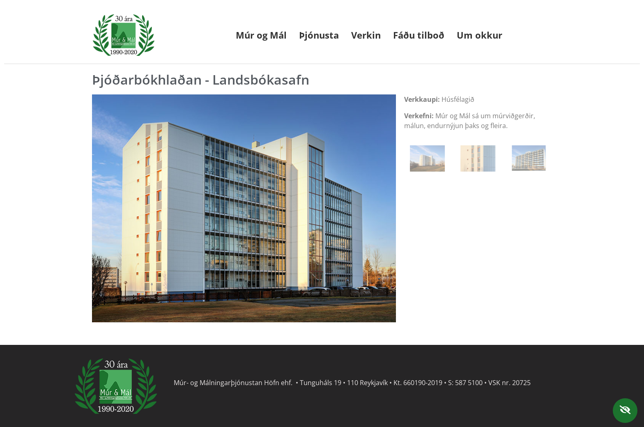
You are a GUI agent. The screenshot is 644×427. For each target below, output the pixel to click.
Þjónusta (319, 35)
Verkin (366, 35)
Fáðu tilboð (418, 35)
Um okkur (479, 35)
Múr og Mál (261, 35)
